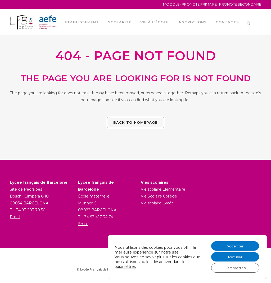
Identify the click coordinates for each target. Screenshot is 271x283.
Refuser (234, 256)
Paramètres (235, 267)
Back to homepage (135, 122)
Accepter (234, 245)
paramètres (125, 266)
